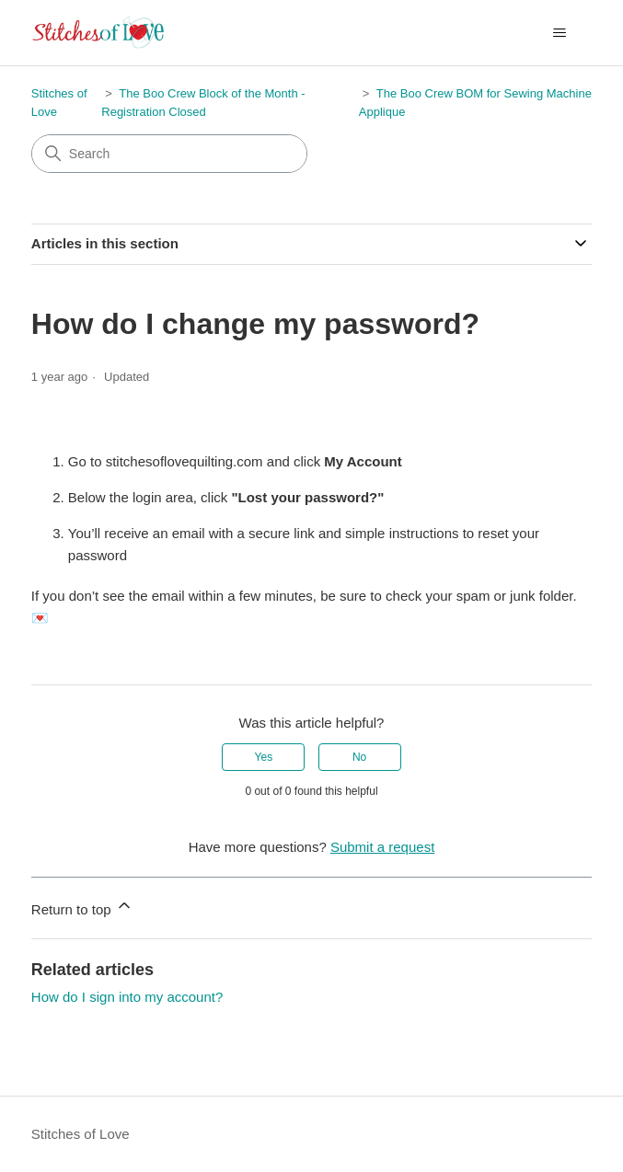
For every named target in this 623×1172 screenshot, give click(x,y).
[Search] (169, 153)
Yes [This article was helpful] (264, 757)
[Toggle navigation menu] (559, 33)
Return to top (82, 906)
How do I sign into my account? (127, 997)
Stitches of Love (80, 1134)
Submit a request (382, 847)
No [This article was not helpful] (359, 757)
